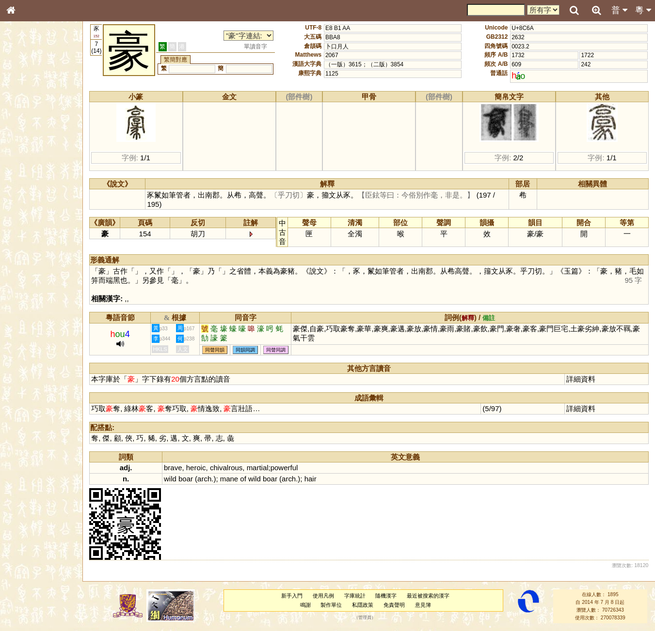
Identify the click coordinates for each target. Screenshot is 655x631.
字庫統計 (355, 596)
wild (171, 479)
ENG (42, 106)
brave (174, 467)
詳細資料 (581, 379)
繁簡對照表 (26, 324)
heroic (197, 467)
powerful (285, 467)
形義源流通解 (29, 164)
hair (311, 479)
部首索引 (23, 129)
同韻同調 (246, 350)
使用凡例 (324, 596)
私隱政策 (363, 605)
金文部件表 (26, 156)
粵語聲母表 (26, 198)
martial (258, 467)
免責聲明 (394, 605)
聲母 (19, 254)
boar (186, 479)
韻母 (33, 254)
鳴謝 (305, 605)
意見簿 (423, 605)
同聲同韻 (215, 350)
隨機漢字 (386, 596)
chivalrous (226, 467)
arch (205, 479)
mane (230, 479)
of (244, 479)
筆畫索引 (23, 138)
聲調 (46, 254)
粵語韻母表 (26, 207)
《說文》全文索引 (35, 297)
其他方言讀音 (29, 272)
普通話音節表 (29, 263)
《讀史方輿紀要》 (35, 306)
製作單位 (331, 605)
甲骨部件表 (26, 146)
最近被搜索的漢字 (428, 596)
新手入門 (292, 596)
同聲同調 (277, 350)
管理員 (364, 618)
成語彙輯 (23, 315)
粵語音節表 (26, 189)
